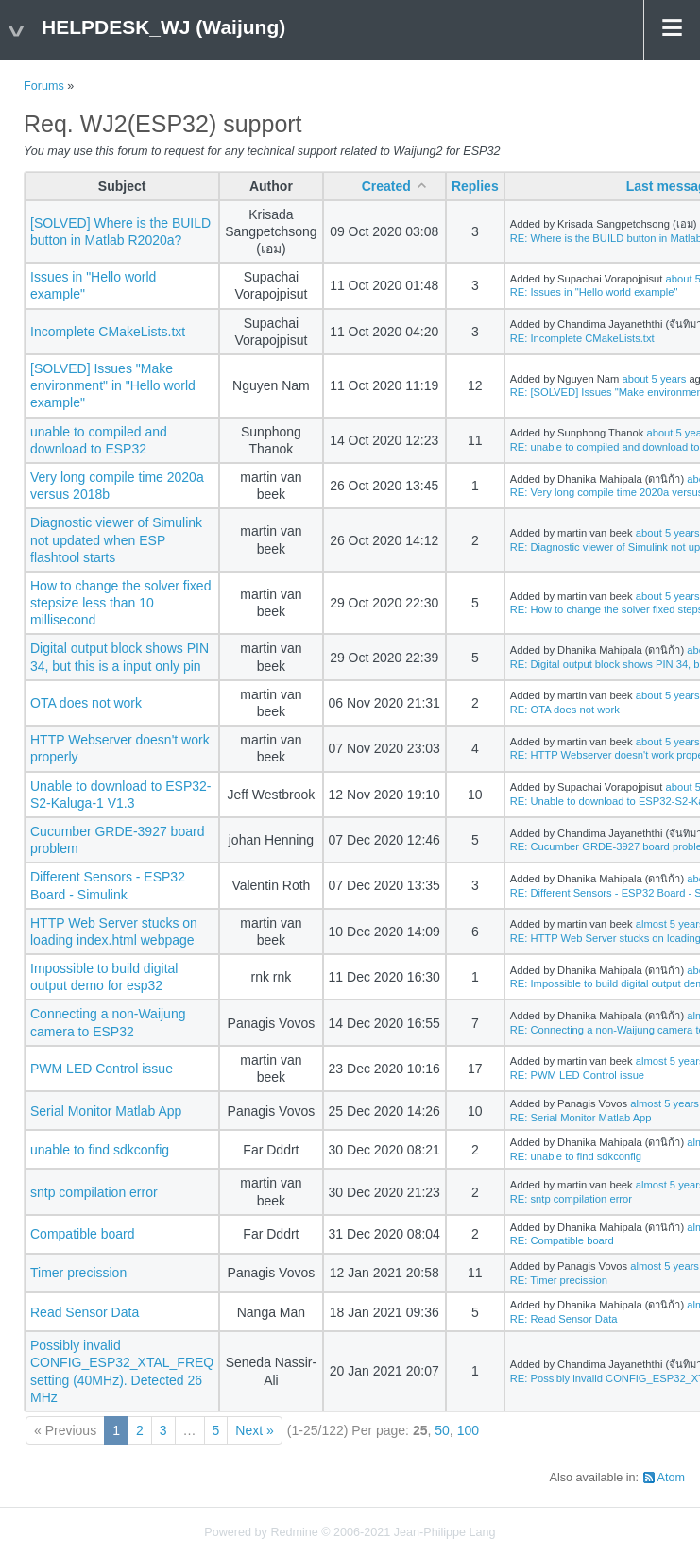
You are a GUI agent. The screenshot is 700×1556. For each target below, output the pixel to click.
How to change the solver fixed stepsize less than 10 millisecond (120, 602)
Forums (44, 86)
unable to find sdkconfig (99, 1149)
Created (386, 186)
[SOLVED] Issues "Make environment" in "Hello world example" (113, 385)
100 (468, 1430)
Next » (254, 1430)
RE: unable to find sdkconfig (575, 1156)
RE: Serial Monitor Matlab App (581, 1117)
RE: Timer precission (558, 1280)
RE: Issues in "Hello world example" (594, 292)
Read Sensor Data (84, 1312)
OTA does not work (86, 702)
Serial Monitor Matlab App (105, 1111)
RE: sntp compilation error (571, 1199)
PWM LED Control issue (101, 1068)
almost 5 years (664, 1103)
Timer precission (78, 1272)
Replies (475, 186)
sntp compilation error (94, 1192)
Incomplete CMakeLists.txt (107, 331)
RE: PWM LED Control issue (577, 1075)
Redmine (293, 1532)
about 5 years (654, 379)
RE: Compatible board (562, 1240)
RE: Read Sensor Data (564, 1319)
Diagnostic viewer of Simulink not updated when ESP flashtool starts (116, 539)
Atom (671, 1477)
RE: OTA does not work (565, 709)
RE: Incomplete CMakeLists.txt (582, 338)
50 (442, 1430)
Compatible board (82, 1233)
